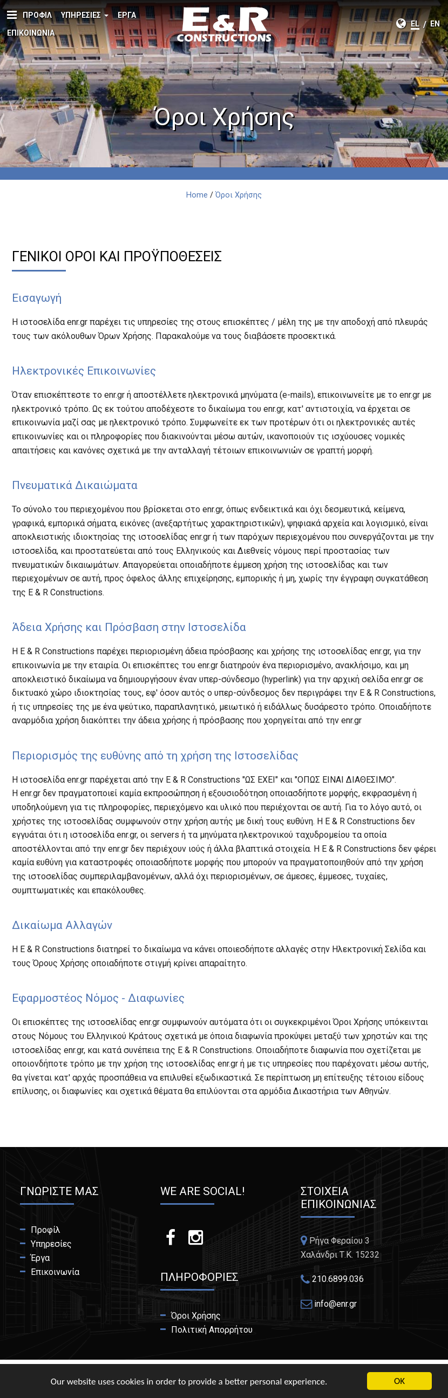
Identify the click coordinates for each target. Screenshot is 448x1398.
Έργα (127, 15)
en (435, 23)
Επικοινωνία (31, 33)
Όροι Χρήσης (196, 1316)
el (415, 23)
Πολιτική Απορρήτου (212, 1330)
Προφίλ (37, 15)
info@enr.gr (335, 1304)
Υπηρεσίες (84, 17)
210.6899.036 (338, 1279)
